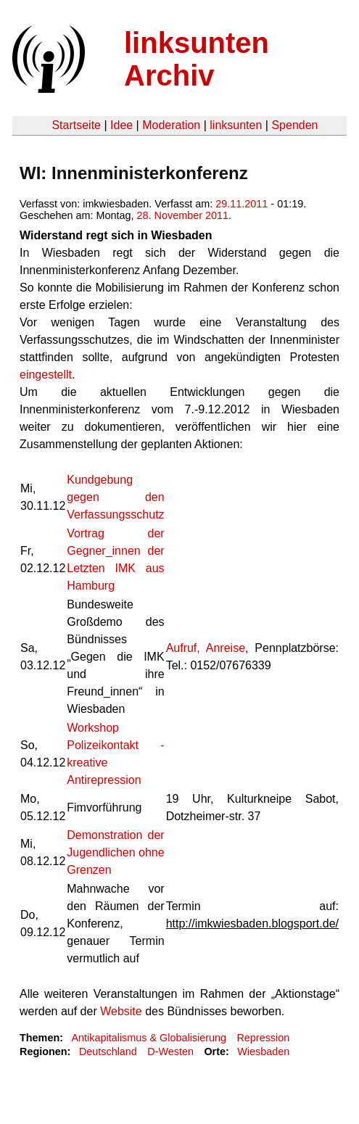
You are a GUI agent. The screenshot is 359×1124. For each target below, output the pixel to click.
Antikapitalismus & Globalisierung (148, 1038)
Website (121, 1011)
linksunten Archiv (196, 59)
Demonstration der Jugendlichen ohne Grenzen (115, 852)
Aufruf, (183, 648)
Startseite (76, 125)
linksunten (236, 125)
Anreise (225, 648)
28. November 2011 (182, 215)
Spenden (294, 125)
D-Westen (170, 1051)
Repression (262, 1038)
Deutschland (108, 1051)
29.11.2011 (241, 204)
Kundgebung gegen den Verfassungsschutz (115, 497)
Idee (121, 125)
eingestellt (46, 374)
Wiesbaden (263, 1051)
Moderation (171, 125)
